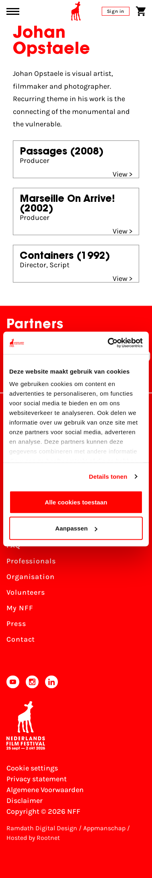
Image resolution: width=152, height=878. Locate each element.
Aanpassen (76, 528)
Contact (20, 639)
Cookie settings (32, 768)
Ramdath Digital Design (41, 828)
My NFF (19, 608)
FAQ (13, 545)
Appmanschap (104, 828)
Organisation (30, 576)
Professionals (31, 561)
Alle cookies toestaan (76, 501)
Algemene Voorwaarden (45, 789)
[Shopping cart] (141, 11)
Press (16, 623)
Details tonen (108, 476)
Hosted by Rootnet (33, 837)
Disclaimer (24, 800)
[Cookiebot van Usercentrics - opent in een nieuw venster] (108, 343)
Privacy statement (36, 778)
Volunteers (25, 592)
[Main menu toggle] (12, 11)
